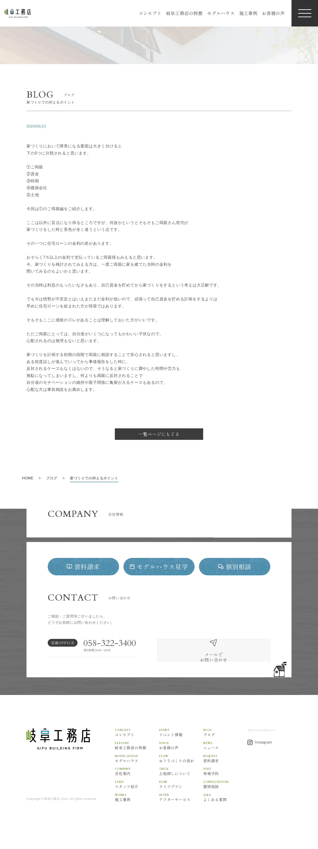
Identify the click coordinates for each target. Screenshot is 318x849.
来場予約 (225, 785)
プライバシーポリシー (261, 743)
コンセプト (150, 13)
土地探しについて (181, 785)
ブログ (225, 745)
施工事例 (248, 13)
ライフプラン (181, 798)
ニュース (225, 758)
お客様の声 (273, 13)
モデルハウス (221, 13)
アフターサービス (181, 811)
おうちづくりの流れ (181, 771)
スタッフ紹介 (137, 798)
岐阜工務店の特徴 (184, 13)
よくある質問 (225, 811)
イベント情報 (181, 745)
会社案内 (137, 785)
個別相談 (225, 798)
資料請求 (225, 771)
